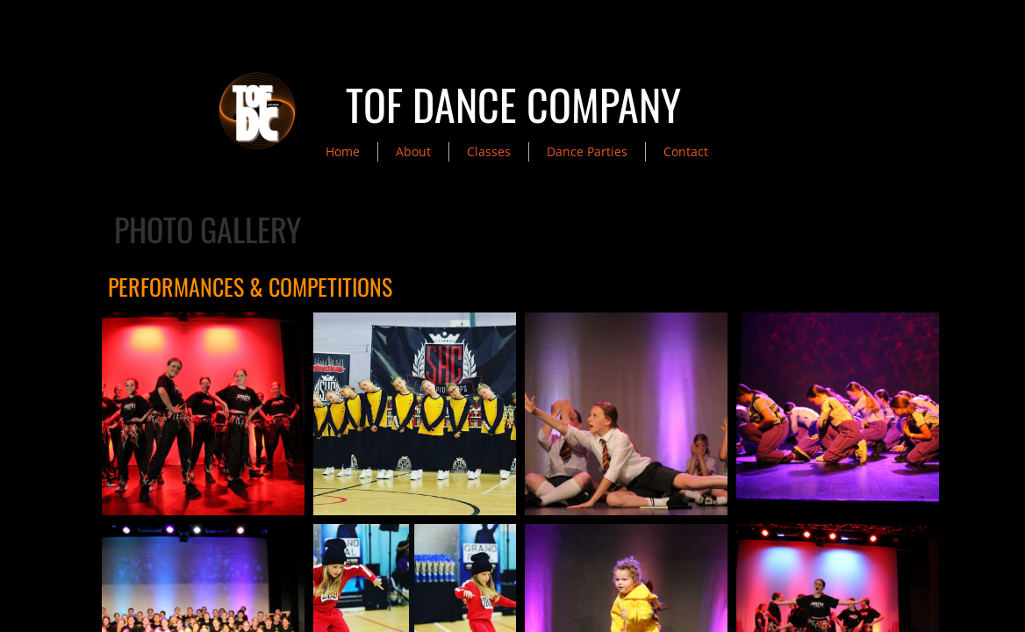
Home (343, 151)
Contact (685, 151)
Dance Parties (587, 151)
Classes (489, 151)
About (413, 151)
